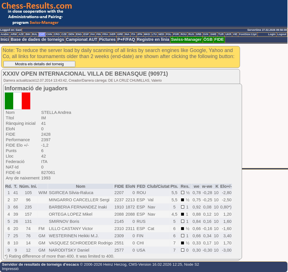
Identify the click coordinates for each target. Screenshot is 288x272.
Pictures (107, 39)
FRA (105, 34)
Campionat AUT (81, 39)
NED (161, 34)
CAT (41, 34)
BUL (34, 34)
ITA (133, 34)
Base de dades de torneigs (37, 39)
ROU (184, 34)
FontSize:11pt (247, 34)
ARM (14, 34)
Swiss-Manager (186, 39)
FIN (98, 34)
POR (176, 34)
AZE (21, 34)
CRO (57, 34)
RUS (191, 34)
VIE (235, 34)
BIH (28, 34)
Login (271, 34)
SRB (198, 34)
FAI (93, 34)
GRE (120, 34)
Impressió (10, 269)
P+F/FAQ (126, 39)
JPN (139, 34)
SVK (206, 34)
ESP (86, 34)
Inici (5, 39)
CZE (64, 34)
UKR (228, 34)
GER (113, 34)
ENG (79, 34)
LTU (154, 34)
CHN (49, 34)
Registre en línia (153, 39)
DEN (71, 34)
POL (168, 34)
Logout (281, 34)
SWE (213, 34)
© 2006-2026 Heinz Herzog (102, 264)
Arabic (5, 34)
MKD (147, 34)
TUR (221, 34)
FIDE (219, 39)
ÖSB (208, 39)
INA (127, 34)
